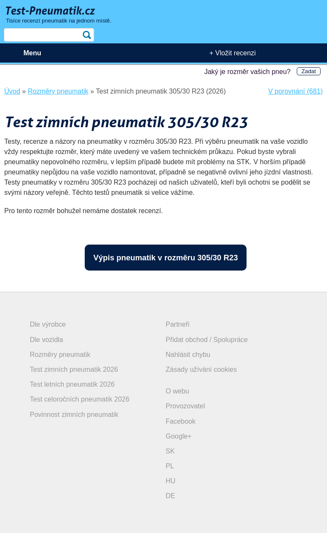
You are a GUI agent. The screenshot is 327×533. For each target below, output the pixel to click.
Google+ (179, 436)
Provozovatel (185, 406)
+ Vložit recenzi (232, 53)
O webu (177, 391)
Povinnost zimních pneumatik (74, 414)
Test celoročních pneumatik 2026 (79, 399)
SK (170, 451)
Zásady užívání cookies (201, 369)
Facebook (180, 421)
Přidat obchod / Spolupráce (207, 339)
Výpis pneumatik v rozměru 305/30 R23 (165, 257)
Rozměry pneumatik (60, 354)
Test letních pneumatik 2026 (72, 384)
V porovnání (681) (295, 91)
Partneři (177, 324)
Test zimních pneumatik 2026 (74, 369)
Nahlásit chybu (188, 354)
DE (170, 495)
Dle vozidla (46, 339)
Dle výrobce (48, 324)
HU (170, 481)
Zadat (308, 71)
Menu (32, 53)
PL (170, 466)
